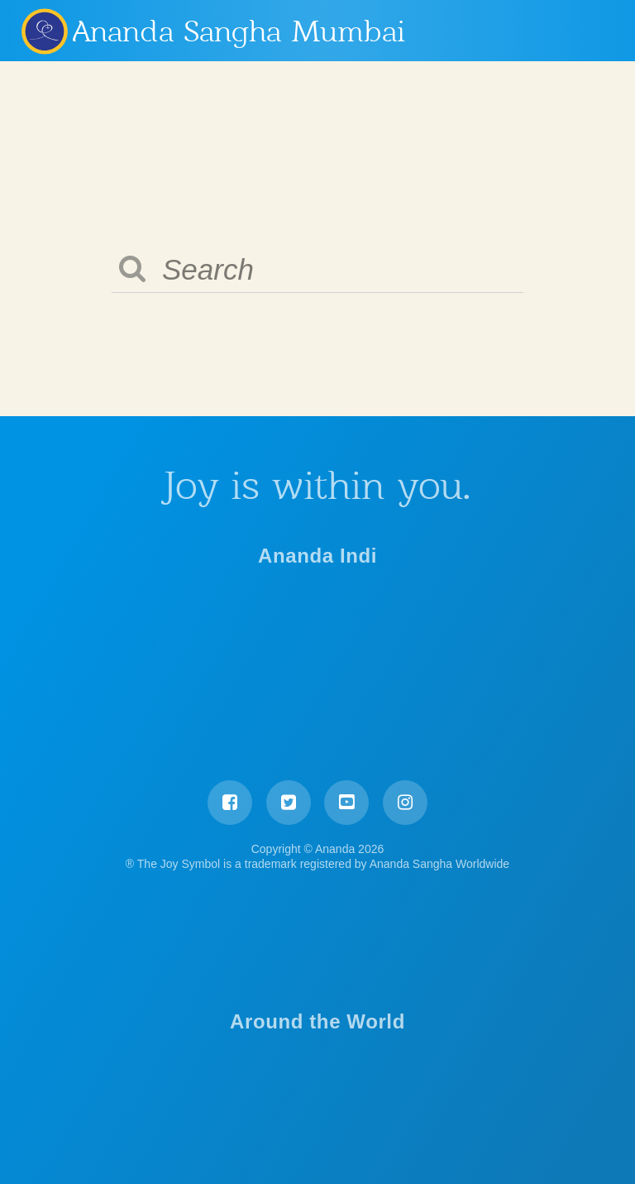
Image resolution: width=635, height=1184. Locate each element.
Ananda (44, 31)
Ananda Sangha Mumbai (239, 31)
